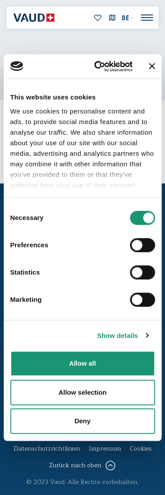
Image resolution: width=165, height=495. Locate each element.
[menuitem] (128, 18)
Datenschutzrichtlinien (47, 449)
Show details (117, 335)
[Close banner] (152, 66)
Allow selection (82, 392)
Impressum (105, 449)
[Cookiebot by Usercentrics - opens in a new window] (98, 66)
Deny (82, 421)
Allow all (82, 363)
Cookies (141, 449)
